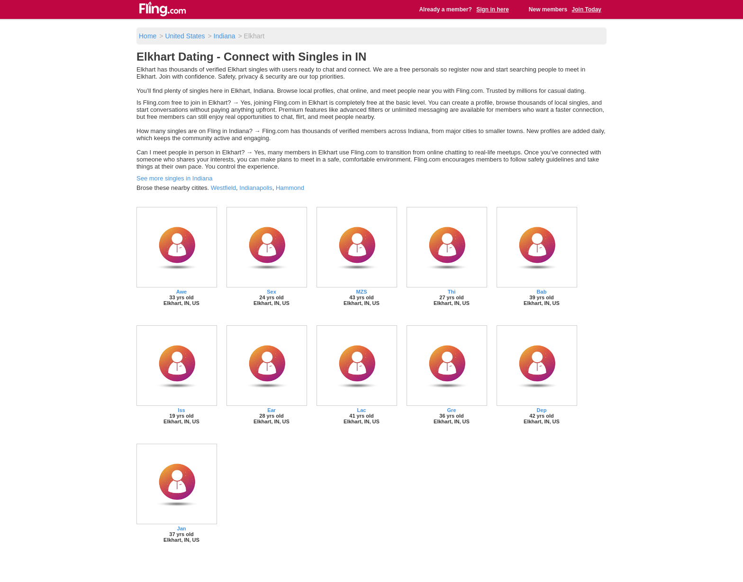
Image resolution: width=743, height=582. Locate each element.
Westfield (223, 187)
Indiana (225, 36)
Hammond (290, 187)
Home (147, 36)
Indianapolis (255, 187)
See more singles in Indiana (174, 178)
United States (185, 36)
